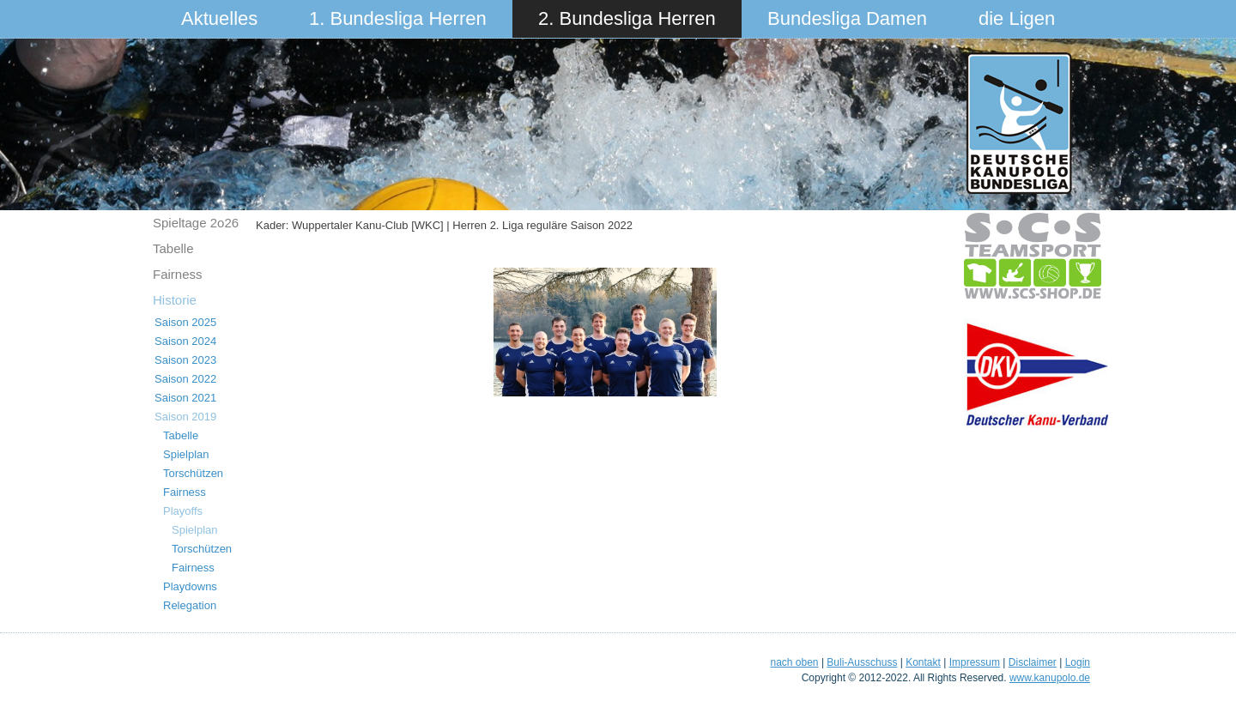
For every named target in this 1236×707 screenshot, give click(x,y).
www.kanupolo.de (1049, 678)
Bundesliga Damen (847, 18)
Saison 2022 (185, 378)
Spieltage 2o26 (196, 222)
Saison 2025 (185, 322)
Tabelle (173, 248)
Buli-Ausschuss (862, 662)
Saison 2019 (185, 416)
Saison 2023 (185, 360)
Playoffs (183, 511)
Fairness (178, 274)
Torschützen (193, 473)
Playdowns (190, 586)
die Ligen (1016, 18)
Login (1077, 662)
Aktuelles (219, 18)
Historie (175, 300)
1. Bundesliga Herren (398, 18)
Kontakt (923, 662)
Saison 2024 (185, 341)
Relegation (189, 605)
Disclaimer (1033, 662)
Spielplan (186, 454)
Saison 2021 (185, 397)
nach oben (794, 662)
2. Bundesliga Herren (627, 18)
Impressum (974, 662)
